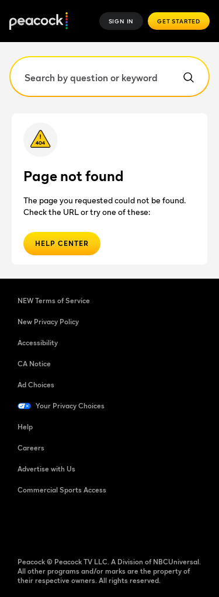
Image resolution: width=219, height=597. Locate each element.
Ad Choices (36, 384)
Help (25, 426)
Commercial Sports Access (62, 489)
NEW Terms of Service (54, 300)
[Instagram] (118, 527)
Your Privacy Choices (70, 405)
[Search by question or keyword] (109, 76)
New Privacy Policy (48, 321)
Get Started (178, 21)
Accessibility (38, 342)
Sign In (121, 21)
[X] (148, 527)
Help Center (62, 243)
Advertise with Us (46, 468)
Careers (31, 447)
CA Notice (34, 363)
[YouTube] (87, 527)
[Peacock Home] (38, 21)
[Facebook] (27, 527)
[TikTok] (57, 527)
